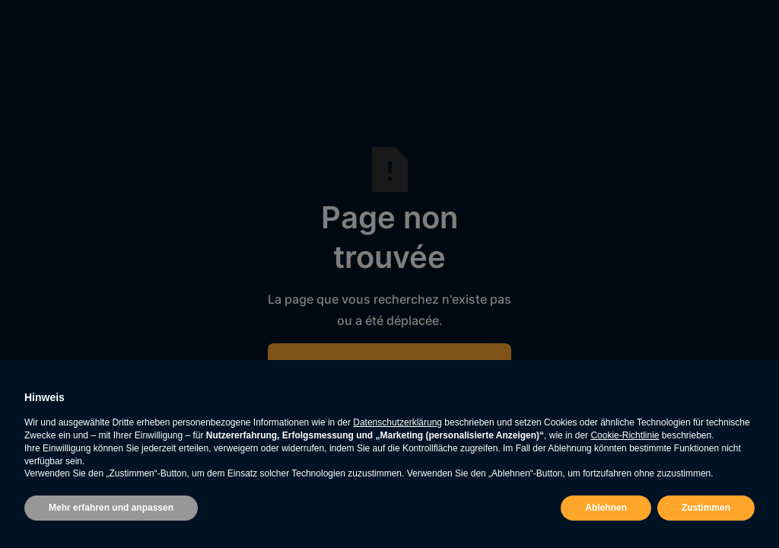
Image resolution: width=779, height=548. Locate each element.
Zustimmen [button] (706, 507)
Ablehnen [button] (606, 507)
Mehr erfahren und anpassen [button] (111, 507)
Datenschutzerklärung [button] (397, 422)
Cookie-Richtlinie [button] (624, 435)
